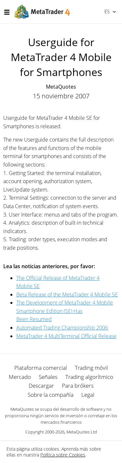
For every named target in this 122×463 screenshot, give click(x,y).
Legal (87, 394)
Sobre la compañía (51, 394)
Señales (48, 377)
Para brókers (78, 385)
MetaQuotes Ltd (81, 432)
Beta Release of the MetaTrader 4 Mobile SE (67, 294)
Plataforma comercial (40, 367)
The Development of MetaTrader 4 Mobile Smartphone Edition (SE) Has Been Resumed (64, 311)
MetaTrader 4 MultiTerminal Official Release (66, 336)
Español (106, 11)
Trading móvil (91, 367)
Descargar (41, 385)
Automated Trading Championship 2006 (62, 327)
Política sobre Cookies (62, 455)
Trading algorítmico (89, 377)
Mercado (20, 377)
